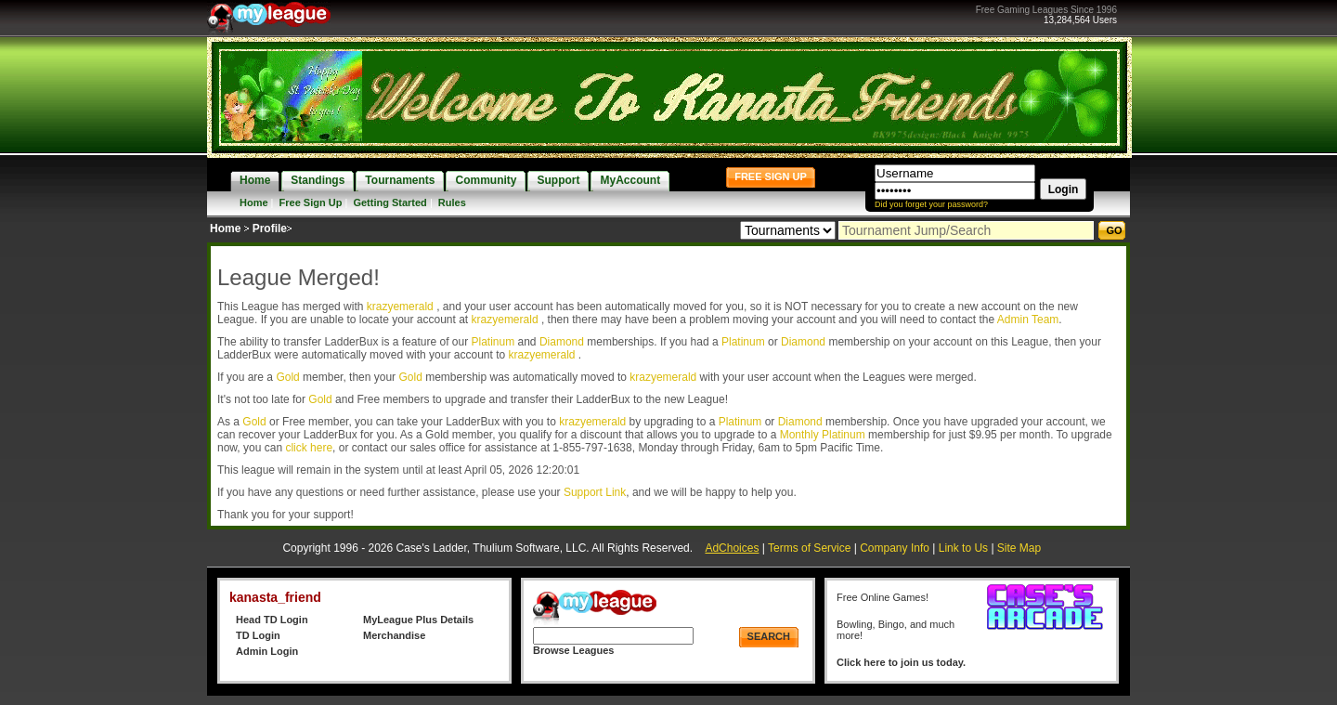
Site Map (1019, 548)
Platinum (492, 341)
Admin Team (1027, 319)
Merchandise (394, 635)
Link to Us (963, 548)
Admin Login (267, 651)
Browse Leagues (573, 650)
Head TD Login (272, 619)
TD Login (258, 635)
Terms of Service (809, 548)
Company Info (894, 548)
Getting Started (389, 202)
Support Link (595, 492)
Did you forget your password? (931, 204)
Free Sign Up (311, 202)
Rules (452, 202)
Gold (287, 377)
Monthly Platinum (822, 434)
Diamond (561, 341)
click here (308, 447)
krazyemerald (401, 306)
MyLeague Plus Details (418, 619)
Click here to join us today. (901, 662)
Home (254, 202)
